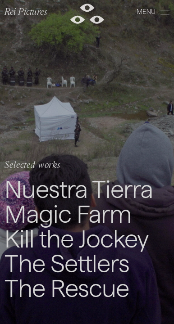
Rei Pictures (26, 12)
